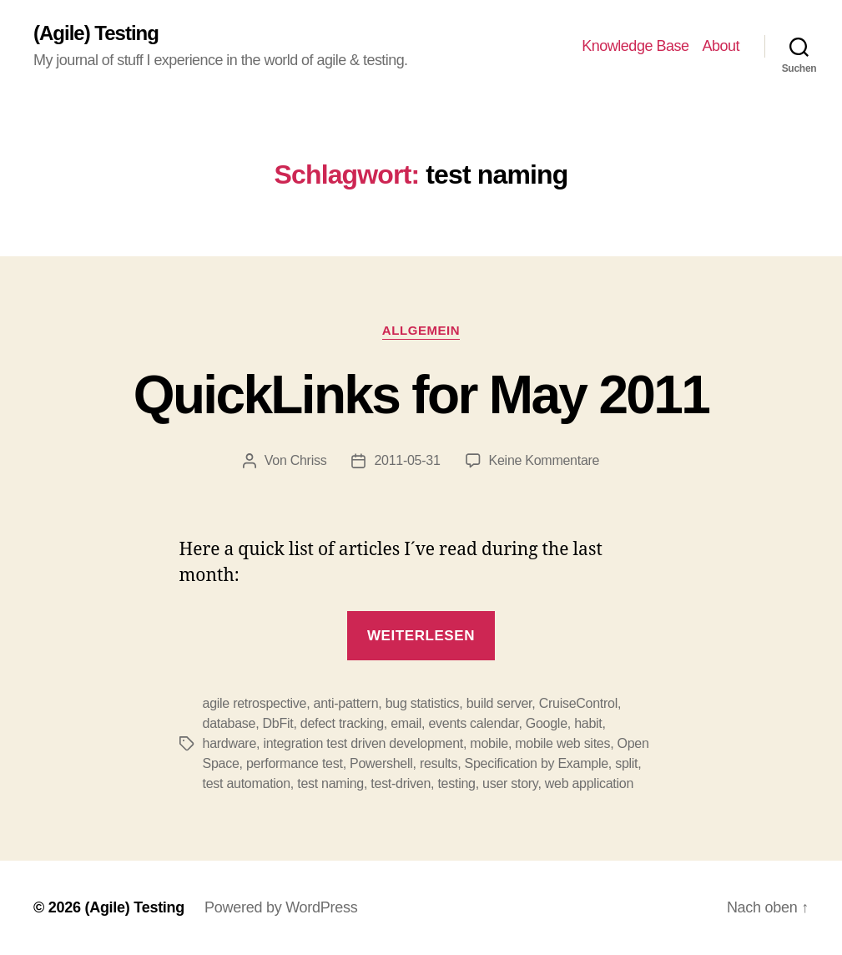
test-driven (401, 783)
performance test (294, 763)
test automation (246, 783)
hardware (230, 743)
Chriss (308, 460)
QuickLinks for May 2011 (421, 395)
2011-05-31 (407, 460)
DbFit (278, 723)
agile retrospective (255, 703)
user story (509, 783)
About (720, 46)
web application (589, 783)
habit (588, 723)
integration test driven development (363, 743)
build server (499, 703)
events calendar (473, 723)
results (438, 763)
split (626, 763)
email (406, 723)
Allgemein (421, 330)
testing (456, 783)
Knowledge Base (635, 46)
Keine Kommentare (544, 460)
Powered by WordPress (280, 907)
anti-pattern (346, 703)
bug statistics (423, 703)
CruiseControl (578, 703)
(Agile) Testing (96, 33)
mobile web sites (562, 743)
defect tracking (342, 723)
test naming (330, 783)
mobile (489, 743)
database (229, 723)
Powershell (381, 763)
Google (546, 723)
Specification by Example (536, 763)
